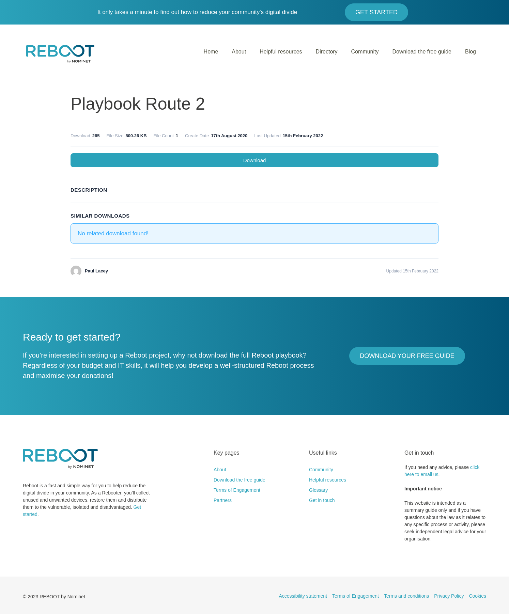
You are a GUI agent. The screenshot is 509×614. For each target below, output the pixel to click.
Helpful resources (281, 51)
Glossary (318, 490)
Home (211, 51)
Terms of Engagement (237, 490)
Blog (470, 51)
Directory (327, 51)
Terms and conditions (406, 596)
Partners (223, 500)
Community (365, 51)
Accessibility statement (303, 596)
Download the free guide (421, 51)
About (239, 51)
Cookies (477, 596)
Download (254, 160)
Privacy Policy (449, 596)
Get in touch (322, 500)
